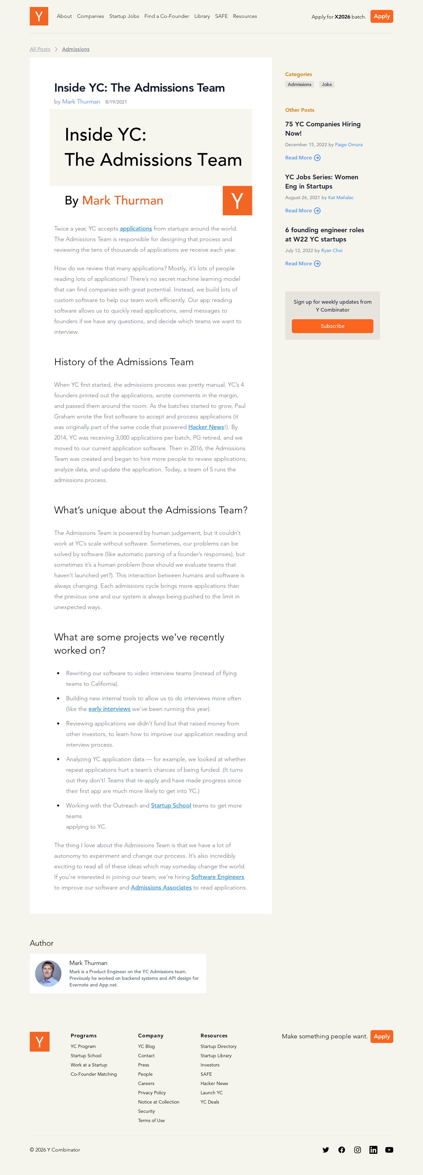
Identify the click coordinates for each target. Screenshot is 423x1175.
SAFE (221, 16)
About (64, 16)
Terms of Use (151, 1120)
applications (136, 228)
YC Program (83, 1046)
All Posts (40, 49)
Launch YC (212, 1093)
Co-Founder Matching (94, 1074)
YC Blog (146, 1046)
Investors (210, 1065)
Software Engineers (217, 877)
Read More (303, 158)
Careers (146, 1083)
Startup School (171, 805)
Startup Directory (219, 1046)
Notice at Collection (158, 1102)
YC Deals (210, 1102)
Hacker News (206, 427)
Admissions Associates (161, 887)
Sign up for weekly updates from (333, 306)
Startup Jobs (124, 16)
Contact (146, 1056)
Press (143, 1065)
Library (202, 16)
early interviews (110, 709)
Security (146, 1111)
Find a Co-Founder (166, 16)
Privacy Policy (152, 1093)
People (145, 1074)
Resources (245, 16)
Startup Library (216, 1056)
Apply (382, 16)
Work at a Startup (89, 1065)
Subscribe (333, 326)
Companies (90, 16)
